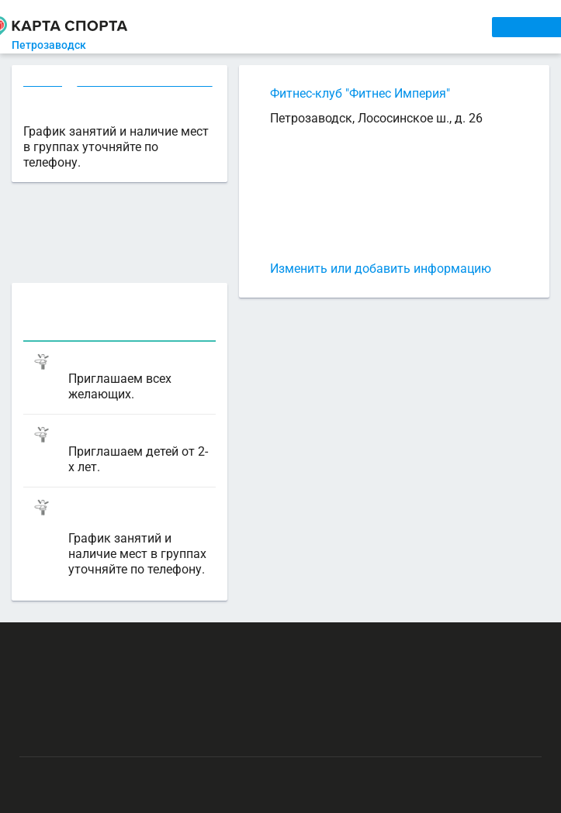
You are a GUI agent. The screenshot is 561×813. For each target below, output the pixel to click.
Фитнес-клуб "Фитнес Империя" (360, 93)
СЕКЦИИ (231, 26)
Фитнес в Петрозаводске (144, 82)
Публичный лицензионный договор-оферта (129, 734)
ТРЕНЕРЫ (348, 26)
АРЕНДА (287, 26)
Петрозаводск (55, 45)
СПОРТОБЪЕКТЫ (434, 26)
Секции (42, 82)
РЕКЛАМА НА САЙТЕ (97, 643)
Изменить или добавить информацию (380, 268)
